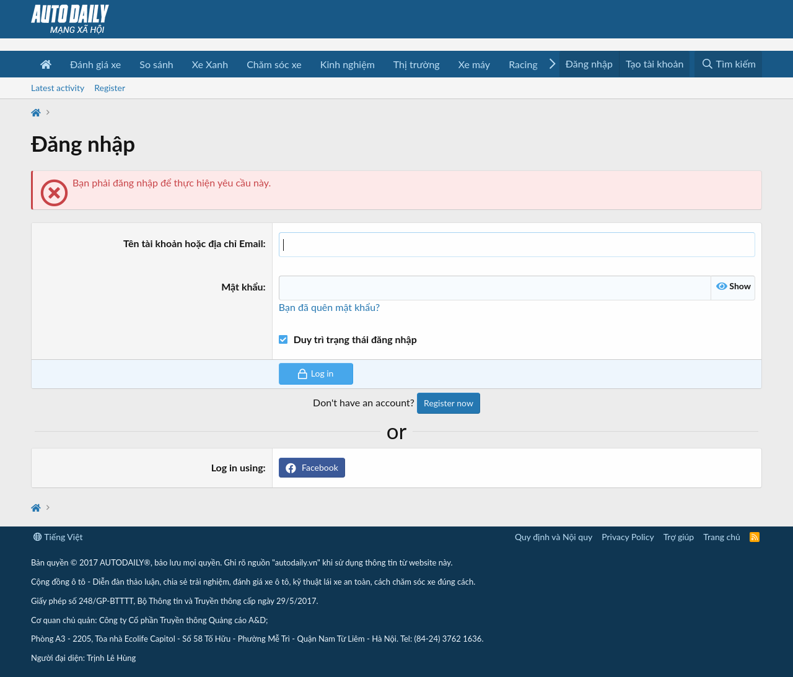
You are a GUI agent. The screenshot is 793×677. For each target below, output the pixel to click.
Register (109, 87)
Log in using (237, 467)
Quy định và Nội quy (553, 536)
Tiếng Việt (58, 536)
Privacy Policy (628, 536)
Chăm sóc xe (274, 64)
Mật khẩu (242, 286)
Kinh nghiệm (347, 64)
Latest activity (57, 87)
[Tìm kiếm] (728, 64)
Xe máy (474, 64)
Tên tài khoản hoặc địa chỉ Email (193, 243)
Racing (523, 64)
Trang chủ (721, 536)
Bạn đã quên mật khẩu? (329, 307)
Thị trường (416, 64)
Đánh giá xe (95, 64)
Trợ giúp (679, 536)
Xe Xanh (210, 64)
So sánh (156, 64)
